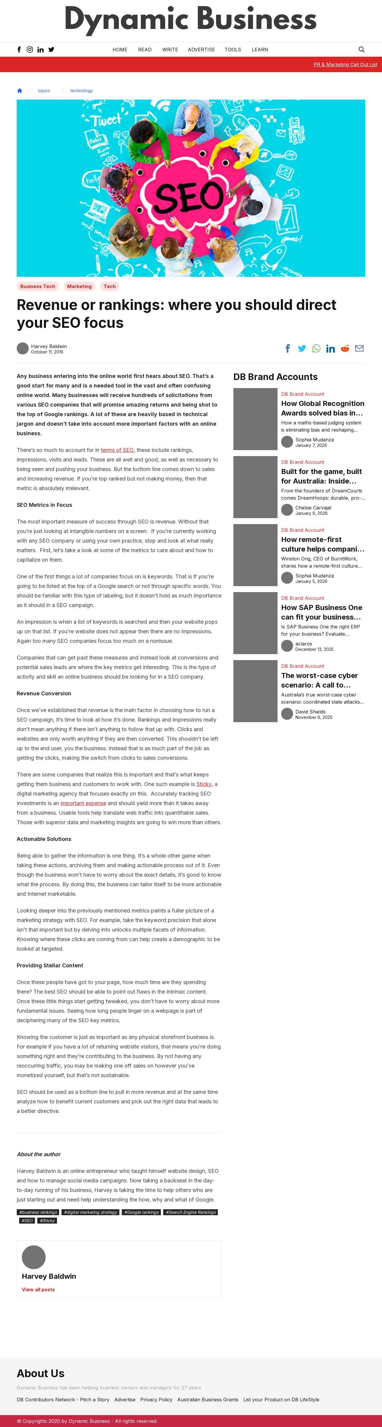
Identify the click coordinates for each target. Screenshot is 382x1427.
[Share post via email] (359, 348)
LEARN (260, 49)
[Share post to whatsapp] (316, 348)
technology (81, 90)
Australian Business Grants (207, 1400)
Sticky (204, 784)
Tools (233, 49)
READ (145, 49)
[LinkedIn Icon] (40, 49)
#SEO (27, 1220)
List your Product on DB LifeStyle (281, 1400)
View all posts (38, 1289)
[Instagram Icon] (30, 49)
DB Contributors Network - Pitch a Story (63, 1400)
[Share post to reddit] (345, 348)
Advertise (201, 49)
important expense (83, 803)
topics (44, 90)
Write (170, 49)
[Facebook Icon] (19, 49)
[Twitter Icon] (51, 49)
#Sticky (47, 1220)
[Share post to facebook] (288, 348)
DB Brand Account (302, 394)
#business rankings (38, 1212)
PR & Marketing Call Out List (345, 64)
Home (120, 49)
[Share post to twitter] (302, 348)
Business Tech (37, 286)
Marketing (79, 286)
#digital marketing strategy (90, 1212)
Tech (110, 286)
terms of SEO (117, 450)
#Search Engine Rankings (190, 1212)
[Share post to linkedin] (331, 348)
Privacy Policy (156, 1400)
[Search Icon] (361, 49)
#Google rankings (141, 1212)
